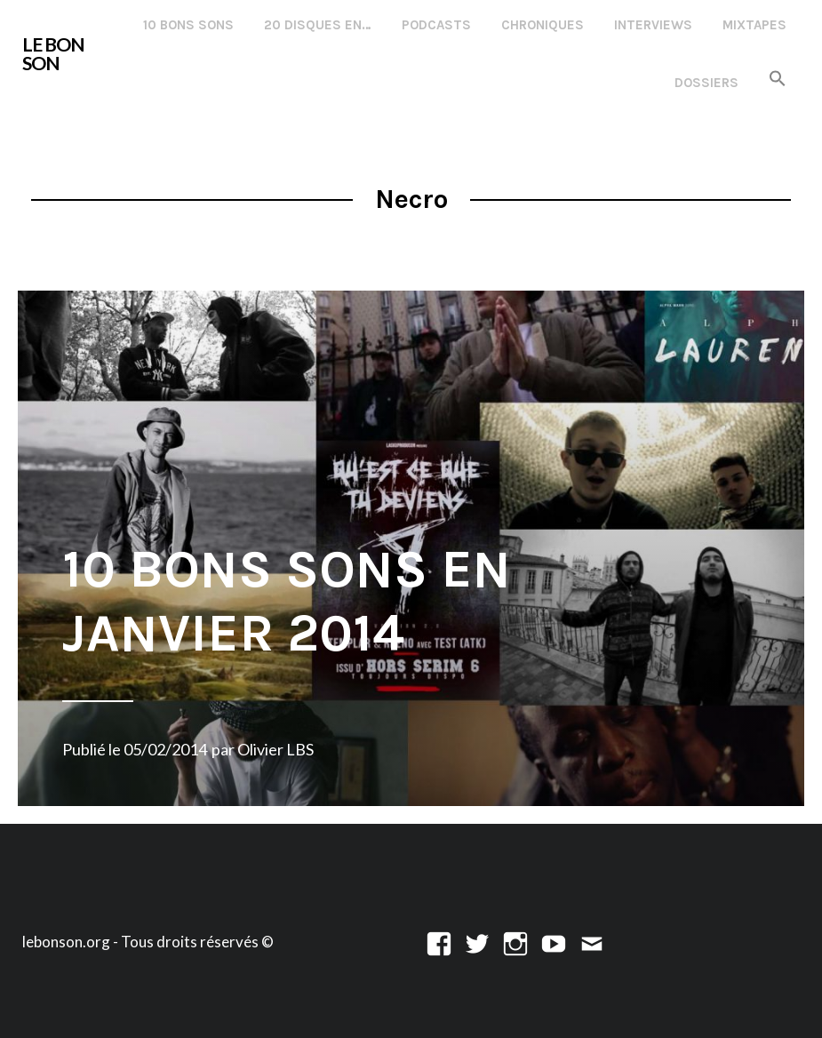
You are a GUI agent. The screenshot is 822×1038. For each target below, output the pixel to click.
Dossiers (706, 83)
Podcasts (436, 25)
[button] (777, 79)
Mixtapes (754, 25)
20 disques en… (317, 25)
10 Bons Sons (188, 25)
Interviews (653, 25)
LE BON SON (53, 54)
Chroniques (542, 25)
